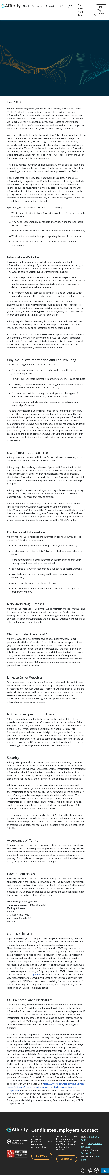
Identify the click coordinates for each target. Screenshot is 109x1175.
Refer (62, 6)
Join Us (70, 6)
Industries (51, 6)
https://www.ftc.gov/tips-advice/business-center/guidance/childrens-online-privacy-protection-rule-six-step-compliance (46, 1087)
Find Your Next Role (80, 10)
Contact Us (66, 1158)
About (26, 6)
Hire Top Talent (101, 10)
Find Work (41, 1156)
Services (37, 6)
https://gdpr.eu (33, 974)
